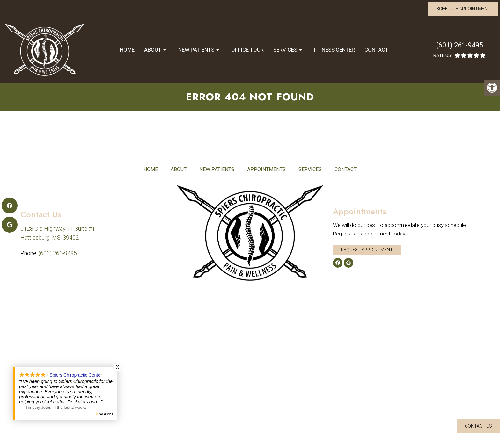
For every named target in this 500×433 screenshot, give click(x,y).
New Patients (196, 50)
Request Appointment (367, 249)
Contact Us (478, 426)
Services (285, 50)
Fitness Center (334, 50)
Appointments (266, 169)
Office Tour (247, 50)
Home (127, 50)
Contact (376, 50)
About (152, 50)
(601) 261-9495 (459, 45)
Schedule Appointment (463, 8)
